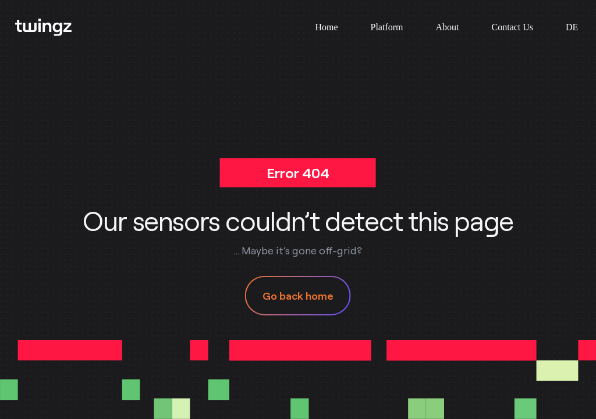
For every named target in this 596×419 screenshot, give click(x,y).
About (447, 27)
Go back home (298, 295)
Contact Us (513, 27)
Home (326, 27)
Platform (387, 27)
